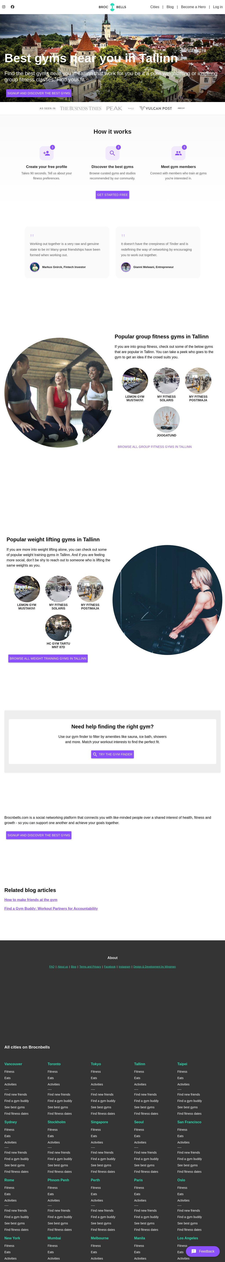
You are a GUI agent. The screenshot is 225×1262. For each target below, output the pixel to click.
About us (63, 967)
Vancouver (13, 1064)
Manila (139, 1238)
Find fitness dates (16, 1114)
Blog (171, 7)
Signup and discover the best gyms (38, 93)
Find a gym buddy (16, 1101)
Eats (7, 1078)
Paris (138, 1180)
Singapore (99, 1122)
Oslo (181, 1180)
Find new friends (15, 1095)
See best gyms (14, 1107)
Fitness (9, 1072)
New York (12, 1238)
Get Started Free (112, 195)
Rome (9, 1180)
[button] (203, 1251)
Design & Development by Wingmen (154, 967)
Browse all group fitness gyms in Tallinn (154, 447)
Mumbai (54, 1238)
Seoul (139, 1122)
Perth (95, 1180)
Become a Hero (194, 7)
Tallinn (139, 1064)
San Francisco (189, 1122)
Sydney (10, 1122)
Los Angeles (187, 1238)
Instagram (124, 967)
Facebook (110, 967)
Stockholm (57, 1122)
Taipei (182, 1064)
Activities (10, 1085)
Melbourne (100, 1238)
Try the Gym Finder (112, 755)
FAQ (51, 967)
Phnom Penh (58, 1180)
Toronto (54, 1064)
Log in (218, 7)
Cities (155, 7)
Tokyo (96, 1064)
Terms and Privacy (90, 967)
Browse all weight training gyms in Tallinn (48, 659)
